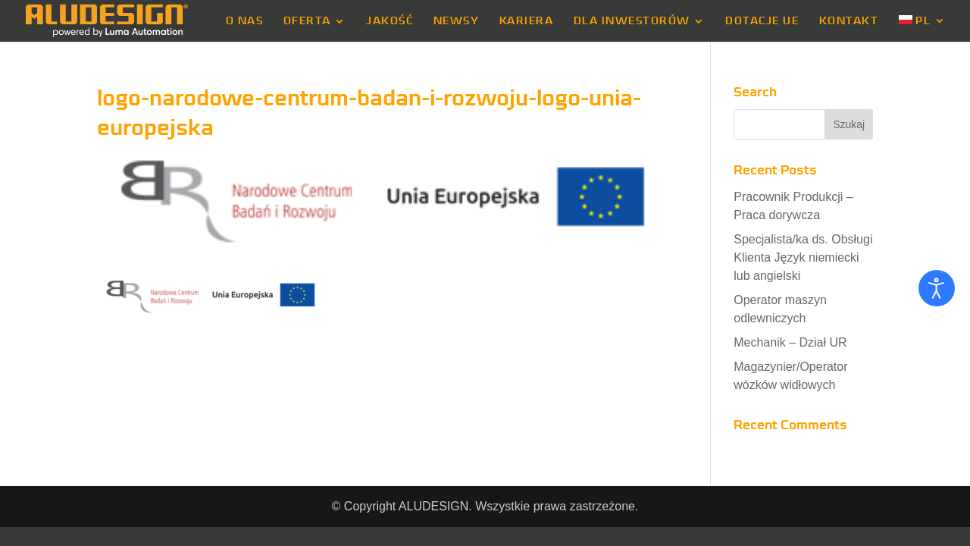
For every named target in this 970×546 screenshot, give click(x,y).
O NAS (245, 21)
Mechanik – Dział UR (790, 342)
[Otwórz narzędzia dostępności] (936, 288)
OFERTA (307, 21)
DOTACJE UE (762, 21)
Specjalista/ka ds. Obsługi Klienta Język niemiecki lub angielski (803, 257)
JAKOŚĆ (389, 21)
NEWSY (456, 21)
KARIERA (526, 21)
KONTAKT (849, 21)
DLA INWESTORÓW (632, 21)
